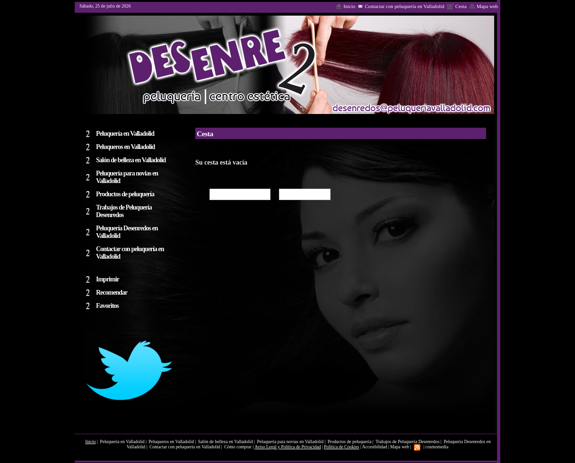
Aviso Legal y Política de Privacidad (287, 446)
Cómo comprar (304, 194)
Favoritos (107, 305)
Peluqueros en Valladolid (171, 441)
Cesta (457, 6)
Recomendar (111, 292)
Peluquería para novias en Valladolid (290, 441)
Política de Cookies (341, 446)
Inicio (345, 6)
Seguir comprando (240, 194)
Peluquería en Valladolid (123, 441)
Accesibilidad (374, 446)
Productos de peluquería (350, 441)
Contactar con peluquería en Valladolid (400, 6)
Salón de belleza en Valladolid (225, 441)
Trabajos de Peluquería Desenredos (407, 441)
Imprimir (107, 279)
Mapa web (483, 6)
